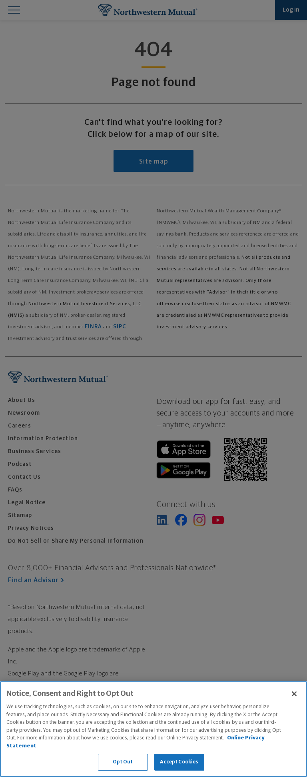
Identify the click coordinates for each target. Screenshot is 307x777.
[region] (153, 729)
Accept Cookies (179, 762)
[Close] (294, 694)
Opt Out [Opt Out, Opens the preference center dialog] (123, 762)
